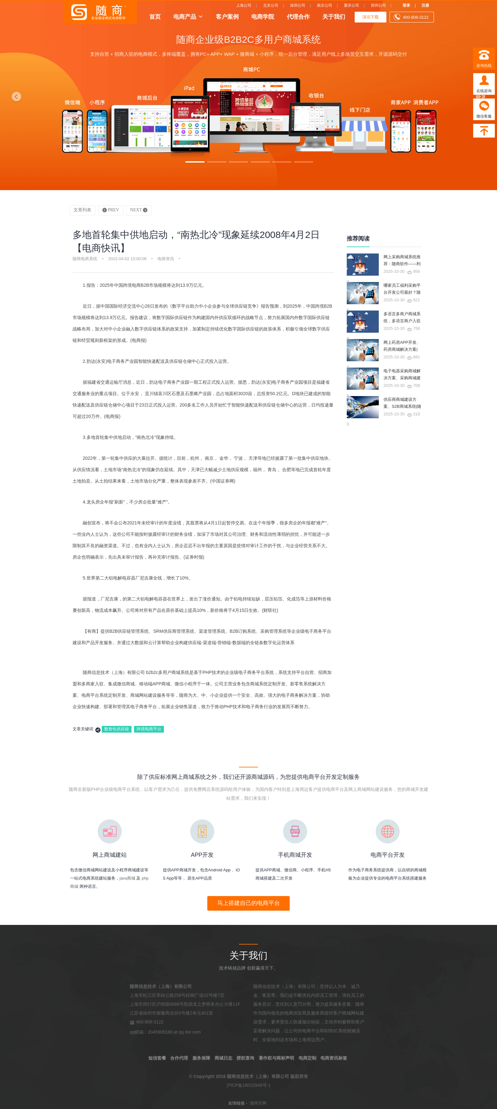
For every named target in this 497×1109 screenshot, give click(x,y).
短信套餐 (157, 1058)
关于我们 (333, 16)
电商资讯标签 (333, 1058)
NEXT (139, 210)
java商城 (127, 878)
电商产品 (184, 16)
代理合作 (298, 16)
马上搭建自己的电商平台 (248, 903)
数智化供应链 (116, 729)
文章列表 (82, 210)
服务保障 (201, 1058)
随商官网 (258, 1103)
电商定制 (307, 1058)
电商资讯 (166, 258)
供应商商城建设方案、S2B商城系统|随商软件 (402, 406)
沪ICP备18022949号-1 (248, 1085)
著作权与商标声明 (276, 1058)
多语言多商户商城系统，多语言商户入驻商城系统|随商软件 (402, 320)
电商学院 (262, 16)
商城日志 (223, 1058)
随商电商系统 (85, 258)
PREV (110, 210)
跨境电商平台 (149, 729)
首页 (155, 16)
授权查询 (245, 1058)
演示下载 (370, 17)
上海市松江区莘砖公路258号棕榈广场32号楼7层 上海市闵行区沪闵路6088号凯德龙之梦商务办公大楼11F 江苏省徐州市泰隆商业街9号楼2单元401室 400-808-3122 (185, 1004)
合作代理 (179, 1058)
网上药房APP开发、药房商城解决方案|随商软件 (402, 349)
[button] (15, 95)
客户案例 (227, 16)
